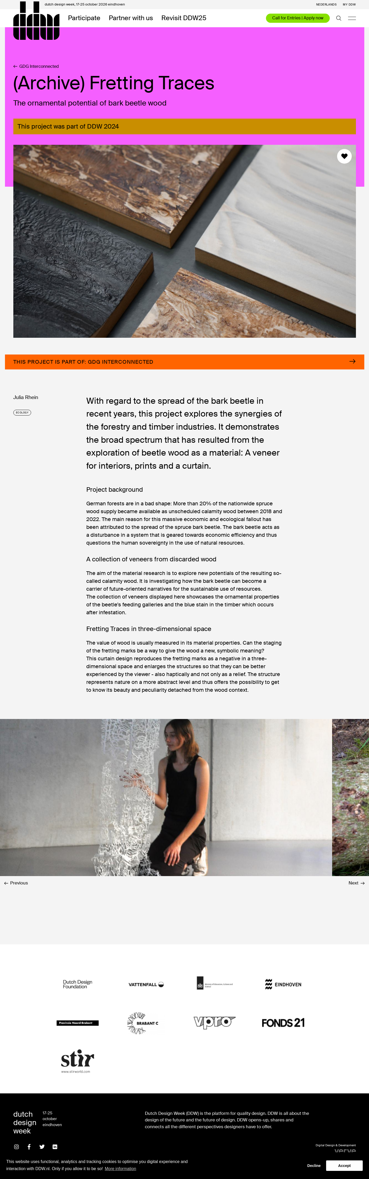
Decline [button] (314, 1166)
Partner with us (131, 18)
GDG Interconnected (36, 66)
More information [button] (120, 1168)
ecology (22, 412)
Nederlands (326, 4)
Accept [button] (344, 1166)
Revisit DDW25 (183, 18)
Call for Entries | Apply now (297, 18)
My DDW (349, 4)
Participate (84, 18)
